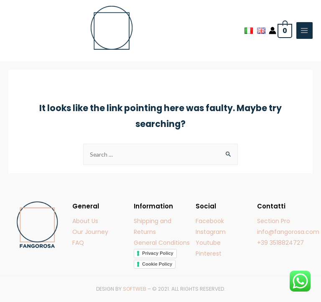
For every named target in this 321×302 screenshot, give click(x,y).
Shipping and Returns (152, 226)
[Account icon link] (272, 30)
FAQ (78, 243)
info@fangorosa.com (288, 232)
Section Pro (273, 221)
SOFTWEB (134, 288)
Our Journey (90, 232)
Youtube (208, 243)
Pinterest (209, 253)
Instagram (211, 232)
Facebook (210, 221)
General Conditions (162, 243)
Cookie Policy (157, 263)
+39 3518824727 (280, 243)
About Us (85, 221)
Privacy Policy (157, 253)
